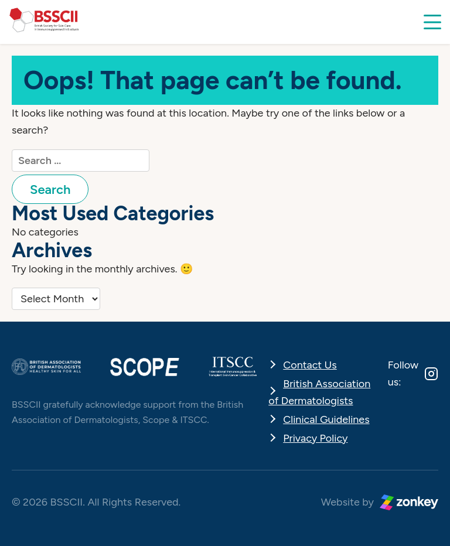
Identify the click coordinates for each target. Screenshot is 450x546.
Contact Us (310, 365)
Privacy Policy (315, 438)
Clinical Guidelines (326, 419)
